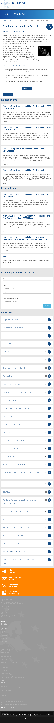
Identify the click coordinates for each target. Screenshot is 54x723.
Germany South (4, 643)
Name (4, 279)
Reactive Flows (4, 659)
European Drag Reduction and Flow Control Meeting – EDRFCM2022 (25, 150)
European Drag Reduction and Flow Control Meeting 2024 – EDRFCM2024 (27, 128)
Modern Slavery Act (5, 616)
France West (4, 640)
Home (5, 20)
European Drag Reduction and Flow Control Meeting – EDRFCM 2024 (25, 195)
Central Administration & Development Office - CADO (12, 701)
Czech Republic (4, 635)
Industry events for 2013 (6, 671)
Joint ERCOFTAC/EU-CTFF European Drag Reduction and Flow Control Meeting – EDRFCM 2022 (26, 217)
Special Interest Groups (16, 20)
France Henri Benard (5, 637)
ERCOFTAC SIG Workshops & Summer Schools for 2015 (12, 677)
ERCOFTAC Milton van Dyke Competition (9, 600)
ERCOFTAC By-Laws (5, 611)
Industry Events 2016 (5, 669)
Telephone (6, 292)
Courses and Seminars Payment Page (9, 676)
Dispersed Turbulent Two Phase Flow (9, 653)
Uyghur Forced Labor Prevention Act (9, 618)
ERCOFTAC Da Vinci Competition (8, 599)
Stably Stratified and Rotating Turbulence (10, 655)
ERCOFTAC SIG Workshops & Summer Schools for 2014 (12, 679)
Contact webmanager (6, 702)
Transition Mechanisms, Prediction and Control (11, 662)
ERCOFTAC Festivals (5, 612)
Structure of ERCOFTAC (6, 609)
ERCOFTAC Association (6, 608)
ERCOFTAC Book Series (6, 690)
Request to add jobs (5, 695)
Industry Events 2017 (5, 667)
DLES (2, 605)
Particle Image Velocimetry (7, 661)
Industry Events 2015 (5, 670)
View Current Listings (5, 694)
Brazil (2, 634)
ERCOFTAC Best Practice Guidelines (8, 689)
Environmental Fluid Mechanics (8, 650)
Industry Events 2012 (5, 673)
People (25, 88)
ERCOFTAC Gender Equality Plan (8, 615)
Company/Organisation (10, 298)
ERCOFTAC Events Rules (6, 613)
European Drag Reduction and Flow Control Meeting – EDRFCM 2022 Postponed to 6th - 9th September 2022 (26, 238)
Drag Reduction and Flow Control (8, 658)
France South (4, 638)
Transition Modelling (5, 652)
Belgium (3, 632)
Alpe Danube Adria (5, 631)
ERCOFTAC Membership (6, 606)
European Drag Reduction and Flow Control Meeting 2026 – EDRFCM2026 (27, 107)
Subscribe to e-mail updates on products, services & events (14, 704)
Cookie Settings (34, 715)
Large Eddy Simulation (6, 649)
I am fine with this (27, 719)
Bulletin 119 (7, 256)
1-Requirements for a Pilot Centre (8, 629)
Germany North (4, 641)
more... (2, 645)
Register (47, 306)
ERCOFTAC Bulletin (5, 686)
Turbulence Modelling (6, 656)
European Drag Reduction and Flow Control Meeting (25, 170)
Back (10, 94)
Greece (2, 644)
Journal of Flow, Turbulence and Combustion (11, 687)
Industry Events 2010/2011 (6, 674)
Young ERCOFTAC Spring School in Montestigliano (12, 603)
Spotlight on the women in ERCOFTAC (9, 602)
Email (4, 285)
